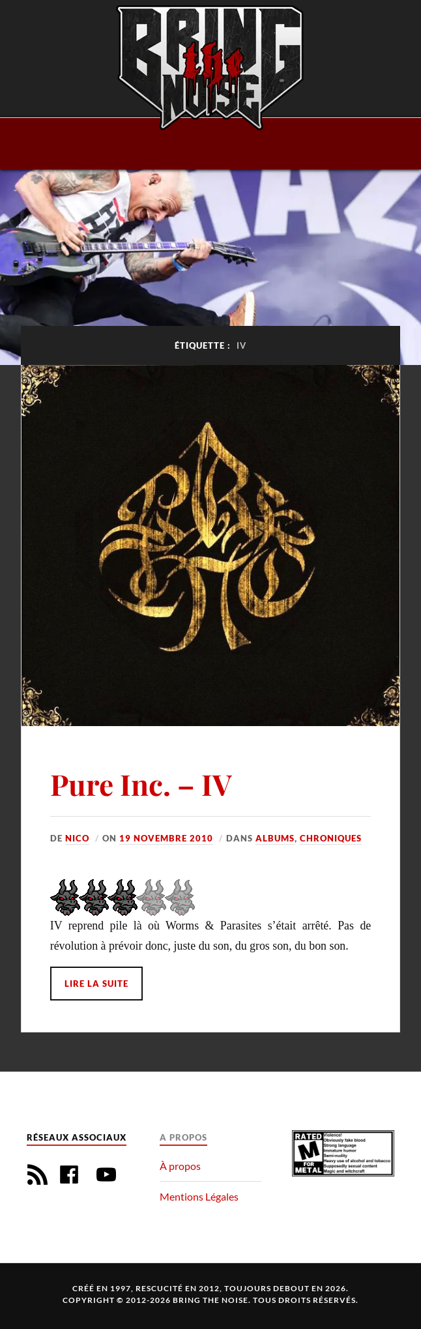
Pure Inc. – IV (141, 784)
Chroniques (331, 838)
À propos (180, 1166)
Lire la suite (96, 983)
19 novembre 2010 (166, 838)
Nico (77, 838)
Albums (275, 838)
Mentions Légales (199, 1196)
